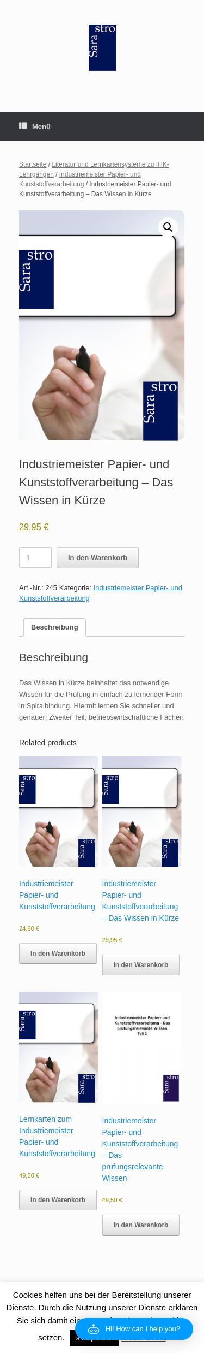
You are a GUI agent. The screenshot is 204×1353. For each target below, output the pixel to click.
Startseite (33, 164)
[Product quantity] (35, 557)
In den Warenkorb (97, 558)
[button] (168, 227)
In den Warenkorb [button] (57, 953)
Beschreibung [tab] (54, 627)
